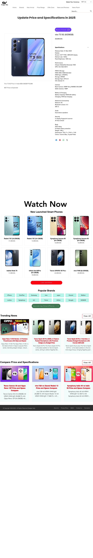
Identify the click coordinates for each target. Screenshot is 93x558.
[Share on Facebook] (56, 140)
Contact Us (79, 408)
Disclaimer (87, 408)
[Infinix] (58, 300)
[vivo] (46, 295)
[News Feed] (63, 30)
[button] (86, 2)
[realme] (9, 300)
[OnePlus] (21, 295)
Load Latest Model (46, 282)
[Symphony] (21, 300)
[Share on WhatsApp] (63, 140)
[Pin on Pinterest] (60, 140)
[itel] (33, 300)
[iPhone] (9, 295)
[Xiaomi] (70, 295)
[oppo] (58, 295)
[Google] (70, 300)
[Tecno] (46, 300)
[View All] (87, 316)
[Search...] (79, 11)
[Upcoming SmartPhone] (46, 306)
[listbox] (86, 2)
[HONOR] (83, 300)
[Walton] (83, 295)
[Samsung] (33, 295)
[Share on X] (67, 140)
